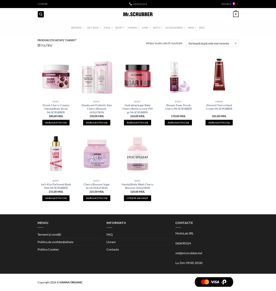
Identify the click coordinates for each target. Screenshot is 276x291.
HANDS (133, 28)
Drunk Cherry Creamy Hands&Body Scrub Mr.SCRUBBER (56, 109)
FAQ (109, 234)
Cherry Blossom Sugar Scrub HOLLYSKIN (97, 186)
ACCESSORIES (175, 28)
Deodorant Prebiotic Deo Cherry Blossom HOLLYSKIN (97, 109)
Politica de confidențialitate (55, 242)
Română (229, 4)
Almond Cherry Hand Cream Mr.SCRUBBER (219, 107)
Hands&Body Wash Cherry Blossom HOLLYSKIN (137, 186)
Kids (202, 27)
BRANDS (77, 28)
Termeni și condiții (49, 234)
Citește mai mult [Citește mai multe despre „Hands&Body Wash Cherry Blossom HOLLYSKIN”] (137, 198)
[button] (41, 14)
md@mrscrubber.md (188, 253)
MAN (192, 28)
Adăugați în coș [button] (56, 122)
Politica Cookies (48, 249)
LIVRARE (43, 3)
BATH (158, 28)
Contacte (112, 249)
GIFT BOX (94, 28)
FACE (108, 28)
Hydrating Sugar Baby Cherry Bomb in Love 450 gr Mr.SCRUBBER (137, 109)
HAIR (146, 28)
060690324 (183, 243)
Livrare (111, 242)
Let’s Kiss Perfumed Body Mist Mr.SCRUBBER (56, 186)
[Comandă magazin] (212, 43)
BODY (120, 28)
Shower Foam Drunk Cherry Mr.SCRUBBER (178, 107)
